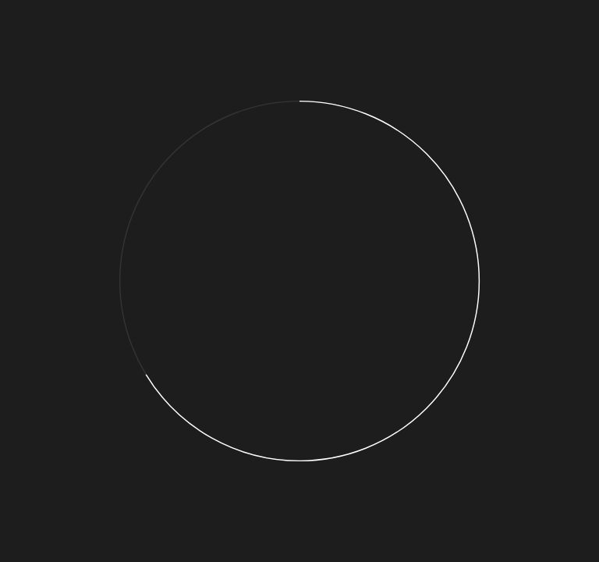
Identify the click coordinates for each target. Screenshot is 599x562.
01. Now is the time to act (84, 47)
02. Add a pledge (187, 47)
